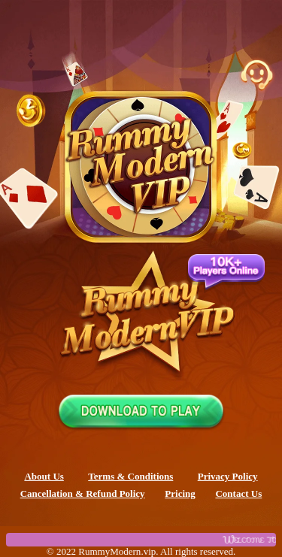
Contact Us (238, 493)
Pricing (180, 493)
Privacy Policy (228, 476)
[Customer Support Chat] (256, 75)
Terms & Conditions (130, 476)
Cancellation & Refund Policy (82, 493)
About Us (43, 476)
